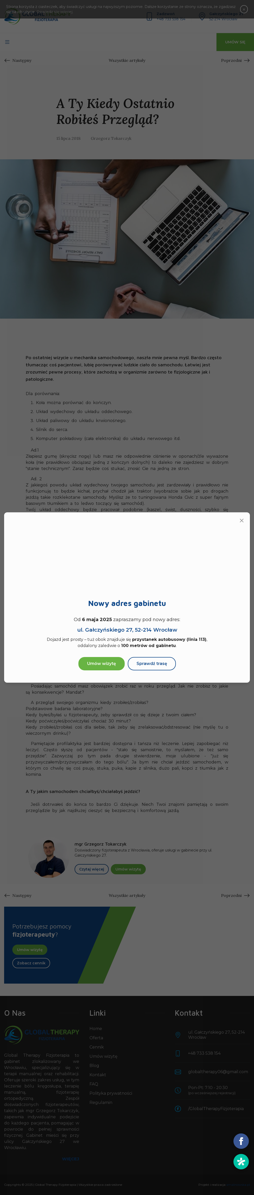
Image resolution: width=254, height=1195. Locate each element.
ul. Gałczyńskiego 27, (127, 630)
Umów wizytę (101, 663)
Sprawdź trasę (152, 663)
